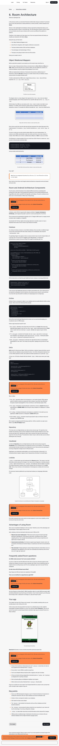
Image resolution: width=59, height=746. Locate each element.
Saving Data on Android (21, 9)
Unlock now (52, 737)
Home (10, 9)
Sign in (47, 2)
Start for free (54, 2)
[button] (12, 2)
